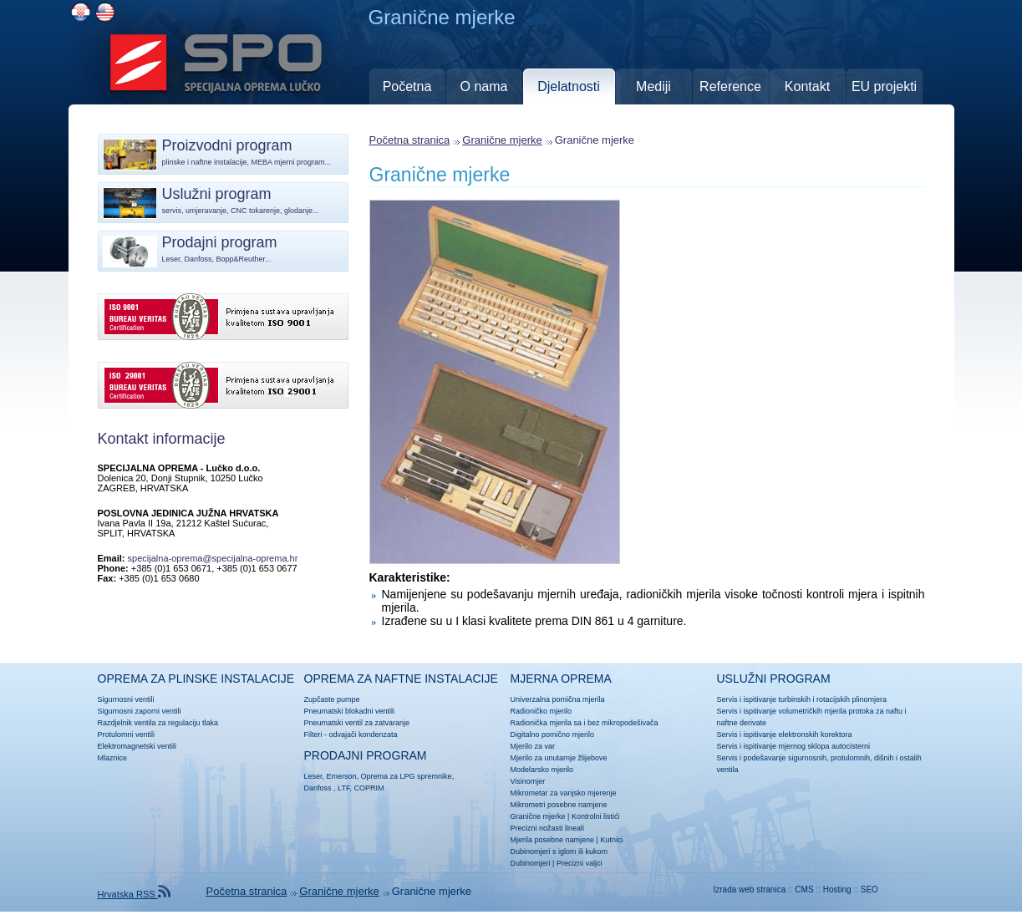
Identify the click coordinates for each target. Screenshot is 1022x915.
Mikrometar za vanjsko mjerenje (564, 793)
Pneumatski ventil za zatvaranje (357, 723)
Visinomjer (528, 781)
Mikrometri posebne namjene (559, 805)
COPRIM (368, 788)
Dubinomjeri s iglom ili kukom (559, 851)
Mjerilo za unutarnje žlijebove (559, 758)
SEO (869, 889)
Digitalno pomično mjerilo (553, 734)
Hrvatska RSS (134, 894)
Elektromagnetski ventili (137, 746)
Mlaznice (113, 758)
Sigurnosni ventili (126, 699)
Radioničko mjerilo (541, 711)
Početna (407, 86)
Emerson (342, 776)
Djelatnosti (568, 86)
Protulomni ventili (126, 734)
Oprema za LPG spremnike (406, 776)
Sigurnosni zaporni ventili (139, 711)
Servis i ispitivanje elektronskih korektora (784, 734)
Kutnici (611, 840)
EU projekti (884, 86)
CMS (804, 889)
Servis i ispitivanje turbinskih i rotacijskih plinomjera (802, 699)
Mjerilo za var (533, 746)
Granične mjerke (502, 140)
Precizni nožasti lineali (548, 828)
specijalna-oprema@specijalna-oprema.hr (213, 558)
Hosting (837, 889)
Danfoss (318, 788)
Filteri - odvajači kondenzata (351, 734)
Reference (730, 86)
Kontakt (807, 86)
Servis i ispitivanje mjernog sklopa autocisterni (794, 746)
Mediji (653, 86)
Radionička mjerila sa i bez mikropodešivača (584, 723)
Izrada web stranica (750, 889)
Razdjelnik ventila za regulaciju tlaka (158, 723)
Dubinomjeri (531, 863)
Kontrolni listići (596, 816)
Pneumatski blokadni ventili (349, 711)
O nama (484, 86)
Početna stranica (409, 140)
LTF (343, 788)
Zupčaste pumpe (332, 699)
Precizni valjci (580, 863)
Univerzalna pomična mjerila (558, 699)
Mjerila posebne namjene (553, 840)
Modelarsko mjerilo (542, 769)
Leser (313, 776)
